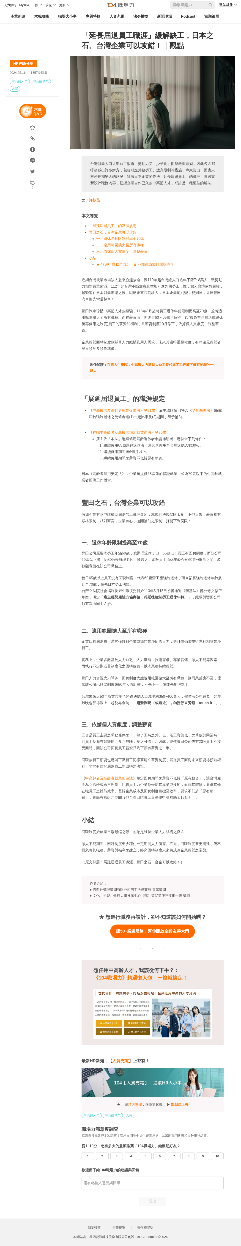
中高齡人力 (20, 81)
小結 (92, 258)
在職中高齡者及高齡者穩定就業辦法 (122, 432)
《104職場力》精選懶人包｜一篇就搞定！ (140, 978)
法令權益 (140, 16)
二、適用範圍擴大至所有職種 (120, 245)
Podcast (188, 16)
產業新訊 (18, 16)
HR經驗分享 (23, 64)
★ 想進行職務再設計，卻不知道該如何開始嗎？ (135, 264)
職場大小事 (67, 16)
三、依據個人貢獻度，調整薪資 (122, 251)
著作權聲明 (145, 1227)
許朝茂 (94, 200)
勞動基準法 (201, 410)
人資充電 (117, 16)
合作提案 (118, 1227)
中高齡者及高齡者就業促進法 (116, 410)
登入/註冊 (226, 5)
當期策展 (211, 16)
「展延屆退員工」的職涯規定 (113, 226)
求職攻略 (41, 16)
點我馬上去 (179, 1104)
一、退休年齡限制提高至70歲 (120, 239)
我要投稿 (94, 1227)
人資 (15, 88)
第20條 (160, 432)
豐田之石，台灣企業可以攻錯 (113, 232)
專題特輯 (93, 16)
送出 (152, 1201)
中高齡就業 (41, 81)
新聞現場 (164, 16)
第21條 (149, 410)
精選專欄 (135, 1104)
